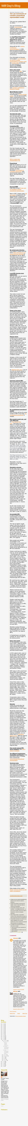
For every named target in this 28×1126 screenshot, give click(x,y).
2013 (3, 1039)
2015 (3, 1036)
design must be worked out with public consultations (18, 890)
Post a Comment (13, 1011)
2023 (3, 1027)
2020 (3, 1031)
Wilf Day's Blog (10, 5)
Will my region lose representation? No (15, 160)
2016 (3, 1035)
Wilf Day (15, 991)
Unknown (15, 938)
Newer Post (12, 1013)
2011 (3, 1062)
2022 (3, 1028)
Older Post (24, 1013)
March (4, 1059)
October (4, 1054)
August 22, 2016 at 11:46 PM (18, 1009)
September (5, 1055)
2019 (3, 1032)
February (5, 1060)
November (5, 1040)
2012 (3, 1061)
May (4, 1058)
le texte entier (15, 63)
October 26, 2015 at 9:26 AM (18, 989)
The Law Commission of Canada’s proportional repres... (5, 1052)
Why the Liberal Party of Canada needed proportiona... (6, 1043)
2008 (3, 1066)
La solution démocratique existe (16, 895)
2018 (3, 1033)
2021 (3, 1029)
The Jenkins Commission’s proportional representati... (6, 1047)
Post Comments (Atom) (21, 1016)
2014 (3, 1038)
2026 (3, 1023)
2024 (3, 1026)
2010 (3, 1063)
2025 (3, 1025)
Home (18, 1013)
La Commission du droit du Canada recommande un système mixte (18, 60)
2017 (3, 1034)
